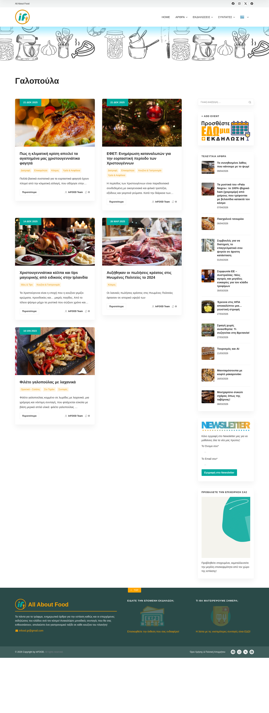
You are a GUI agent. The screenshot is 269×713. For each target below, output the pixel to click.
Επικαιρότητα (40, 170)
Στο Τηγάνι (49, 421)
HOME (166, 17)
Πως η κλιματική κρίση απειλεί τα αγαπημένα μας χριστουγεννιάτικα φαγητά (50, 158)
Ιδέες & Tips (27, 284)
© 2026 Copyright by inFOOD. (29, 707)
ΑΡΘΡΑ (181, 17)
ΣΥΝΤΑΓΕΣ (226, 17)
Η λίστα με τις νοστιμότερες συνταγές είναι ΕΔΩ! (223, 686)
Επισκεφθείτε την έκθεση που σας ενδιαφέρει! (153, 686)
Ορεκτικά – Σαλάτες (30, 421)
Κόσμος (55, 170)
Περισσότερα (29, 192)
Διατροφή (25, 170)
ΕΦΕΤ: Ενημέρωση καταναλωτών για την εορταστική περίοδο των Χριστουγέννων (139, 158)
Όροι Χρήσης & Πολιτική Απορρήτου (207, 707)
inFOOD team (74, 192)
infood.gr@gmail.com (29, 657)
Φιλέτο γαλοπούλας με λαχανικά (48, 414)
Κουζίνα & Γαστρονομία (149, 170)
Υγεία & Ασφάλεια (71, 170)
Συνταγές (62, 421)
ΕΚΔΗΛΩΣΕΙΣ (203, 17)
